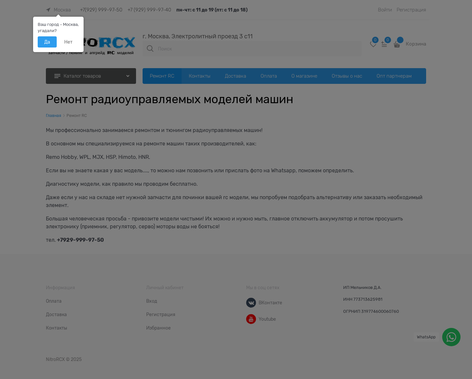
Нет (68, 42)
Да (47, 42)
